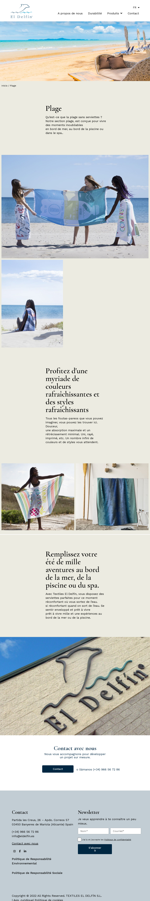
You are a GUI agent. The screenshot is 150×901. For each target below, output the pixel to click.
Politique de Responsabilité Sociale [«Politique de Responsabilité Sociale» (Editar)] (37, 873)
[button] (58, 769)
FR (137, 7)
